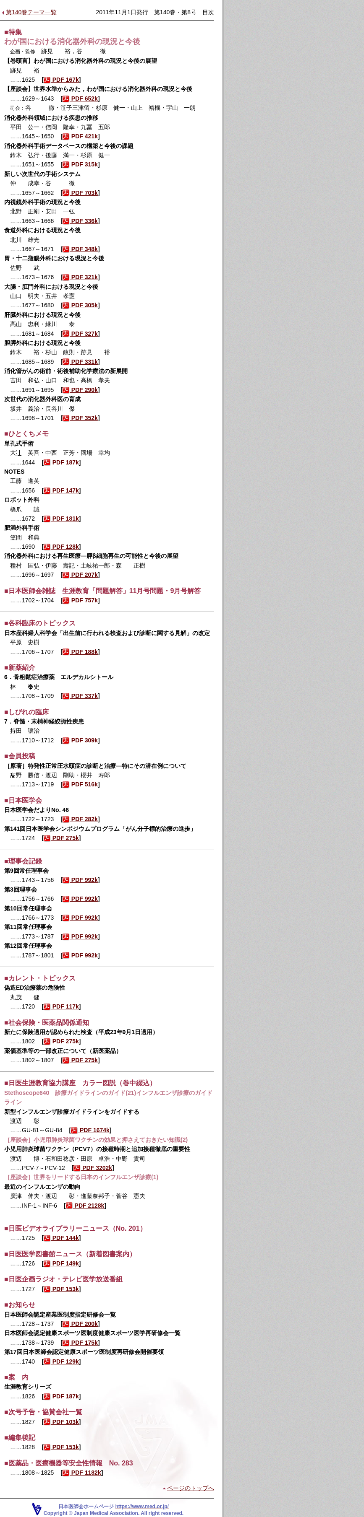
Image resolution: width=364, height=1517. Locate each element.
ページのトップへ (190, 1488)
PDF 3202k (92, 1167)
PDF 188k (80, 651)
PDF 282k (80, 819)
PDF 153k (61, 1289)
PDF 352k (80, 418)
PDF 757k (80, 600)
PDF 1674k (90, 1130)
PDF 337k (80, 695)
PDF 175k (80, 1342)
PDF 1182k (82, 1472)
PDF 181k (61, 518)
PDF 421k (80, 136)
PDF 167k (61, 79)
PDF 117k (61, 1006)
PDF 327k (80, 333)
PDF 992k (80, 879)
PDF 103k (61, 1421)
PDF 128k (61, 546)
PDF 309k (80, 740)
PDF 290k (80, 389)
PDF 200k (80, 1323)
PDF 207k (80, 574)
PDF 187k (61, 462)
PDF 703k (80, 192)
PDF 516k (80, 784)
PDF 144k (61, 1237)
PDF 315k (80, 164)
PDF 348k (80, 249)
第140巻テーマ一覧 (31, 12)
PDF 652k (80, 98)
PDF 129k (61, 1361)
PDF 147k (61, 490)
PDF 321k (80, 277)
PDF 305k (80, 305)
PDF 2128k (85, 1205)
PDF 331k (80, 361)
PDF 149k (61, 1263)
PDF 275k (61, 838)
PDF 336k (80, 221)
